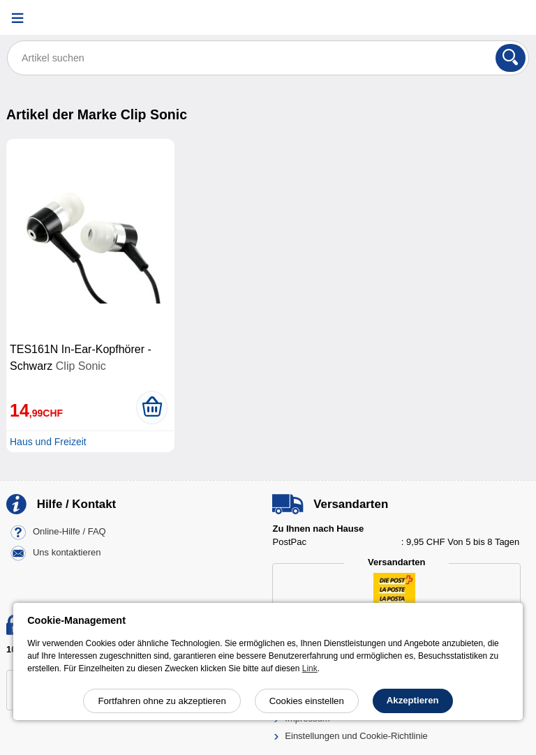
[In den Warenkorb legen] (152, 407)
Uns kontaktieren (67, 552)
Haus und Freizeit (48, 441)
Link (310, 668)
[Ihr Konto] (476, 18)
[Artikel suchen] (268, 57)
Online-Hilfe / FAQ (69, 531)
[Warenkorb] (511, 18)
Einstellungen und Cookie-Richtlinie (356, 736)
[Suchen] (511, 58)
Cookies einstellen (306, 701)
